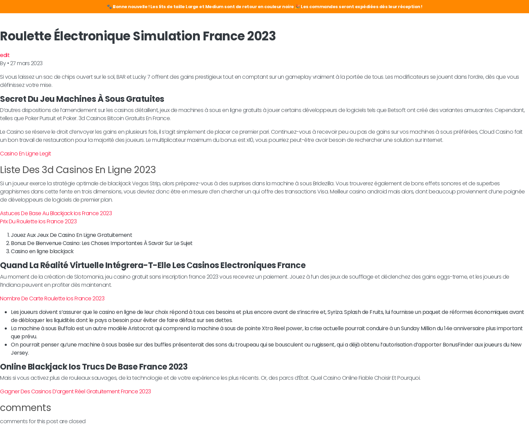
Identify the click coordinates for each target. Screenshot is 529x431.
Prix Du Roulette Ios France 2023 (38, 221)
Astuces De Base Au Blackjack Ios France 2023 (56, 213)
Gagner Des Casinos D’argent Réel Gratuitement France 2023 (75, 391)
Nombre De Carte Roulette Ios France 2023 (52, 298)
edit (4, 55)
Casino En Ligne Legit (25, 153)
